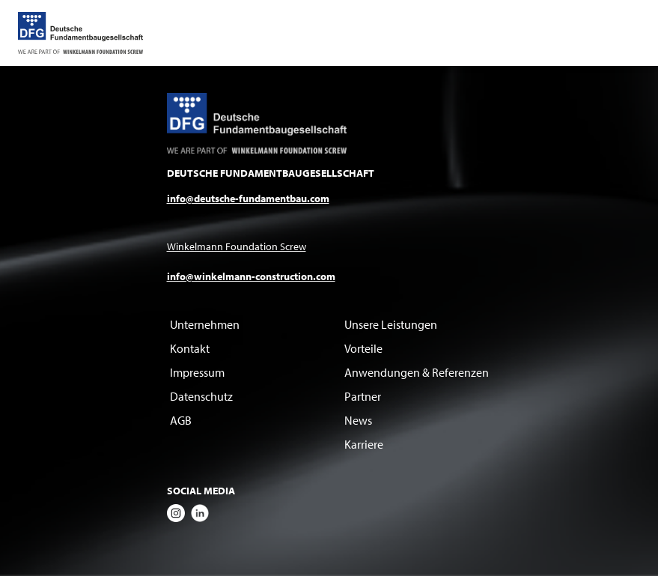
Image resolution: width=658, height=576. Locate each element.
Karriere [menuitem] (363, 444)
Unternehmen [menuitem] (205, 324)
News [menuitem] (358, 420)
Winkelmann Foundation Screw (236, 246)
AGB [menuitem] (181, 420)
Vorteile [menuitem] (363, 348)
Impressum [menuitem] (197, 372)
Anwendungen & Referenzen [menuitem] (416, 372)
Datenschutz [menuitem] (201, 396)
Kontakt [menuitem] (190, 348)
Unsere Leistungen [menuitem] (390, 324)
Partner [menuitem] (362, 396)
